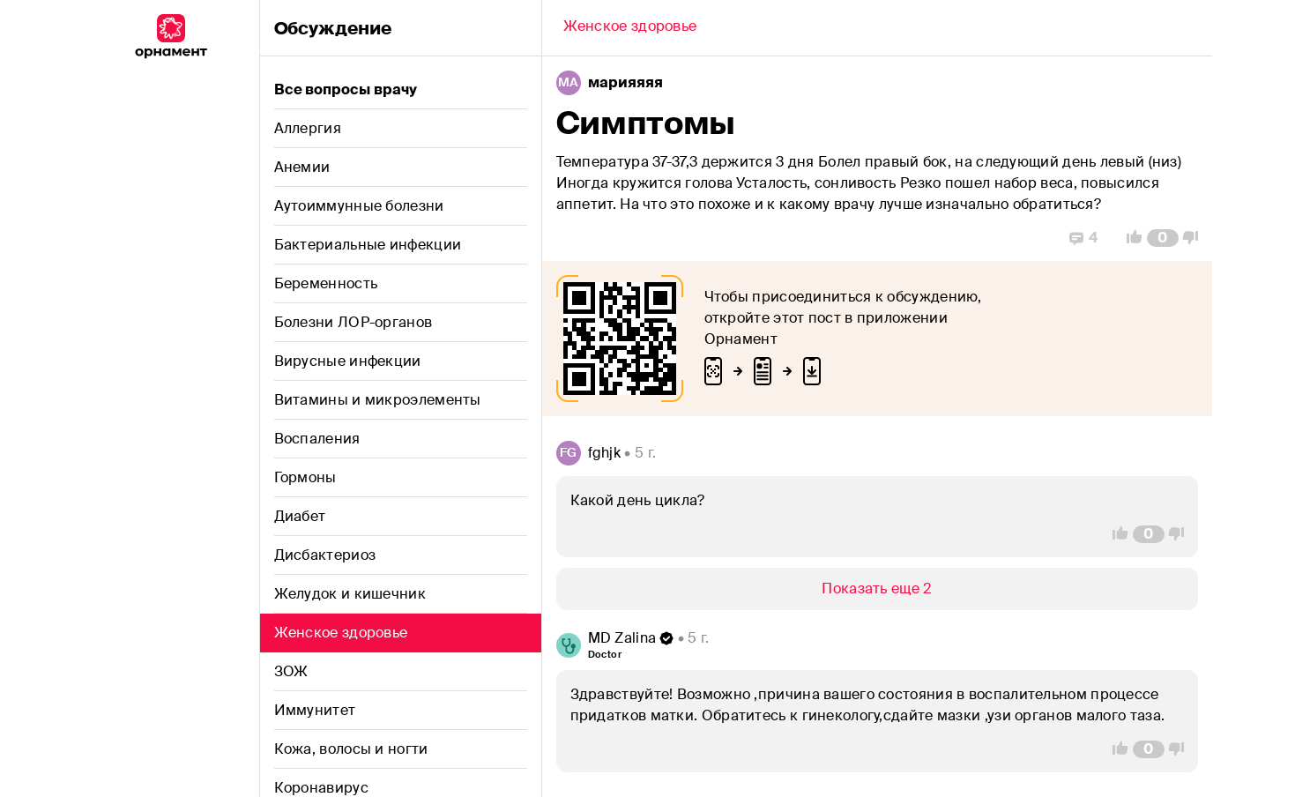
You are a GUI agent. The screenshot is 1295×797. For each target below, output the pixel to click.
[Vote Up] (1129, 238)
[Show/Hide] (877, 589)
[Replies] (1083, 238)
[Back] (630, 28)
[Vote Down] (1195, 238)
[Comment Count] (1162, 238)
